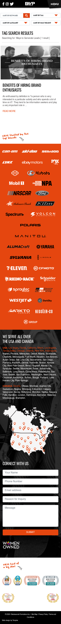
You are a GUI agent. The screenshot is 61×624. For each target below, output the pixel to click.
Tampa (6, 351)
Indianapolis (50, 351)
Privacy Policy (43, 614)
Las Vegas (13, 348)
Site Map (34, 614)
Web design (6, 620)
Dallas (13, 351)
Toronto (16, 386)
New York (39, 351)
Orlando (29, 351)
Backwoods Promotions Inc (20, 614)
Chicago (21, 351)
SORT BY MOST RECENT (42, 23)
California (31, 348)
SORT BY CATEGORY (10, 23)
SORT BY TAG (38, 15)
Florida (23, 348)
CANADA (7, 386)
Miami (40, 348)
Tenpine (15, 620)
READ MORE (9, 111)
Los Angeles (50, 348)
